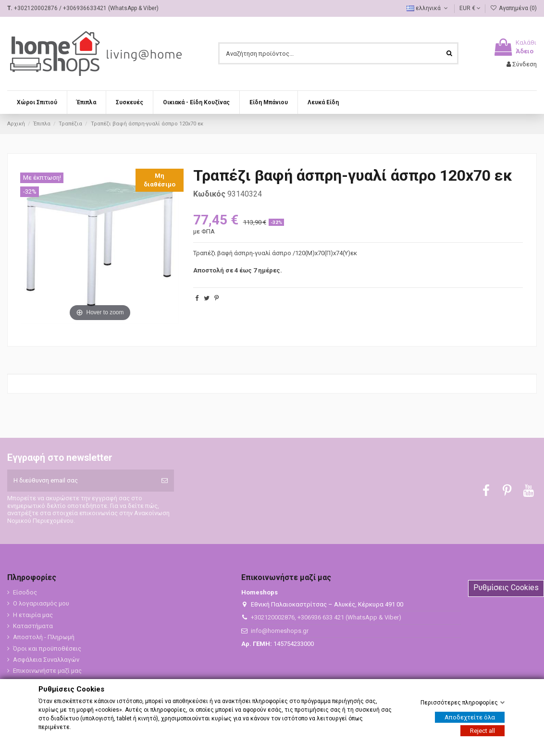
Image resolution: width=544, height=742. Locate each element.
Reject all (482, 730)
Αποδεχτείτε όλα (470, 717)
